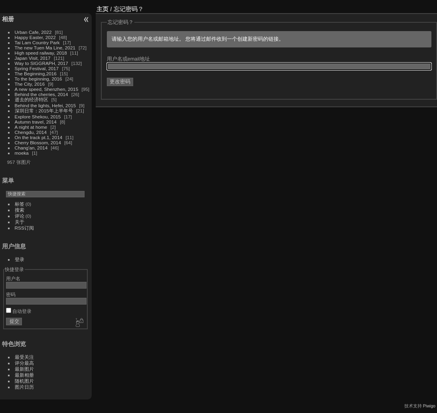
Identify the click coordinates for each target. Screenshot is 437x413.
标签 (19, 203)
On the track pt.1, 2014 (39, 137)
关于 (19, 221)
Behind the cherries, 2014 (41, 94)
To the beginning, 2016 (38, 78)
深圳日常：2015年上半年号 (44, 110)
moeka (22, 152)
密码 (11, 294)
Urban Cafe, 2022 (33, 32)
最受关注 (24, 357)
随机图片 (24, 381)
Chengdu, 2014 (31, 132)
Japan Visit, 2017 (33, 58)
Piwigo (429, 405)
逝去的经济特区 (31, 99)
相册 (8, 19)
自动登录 (18, 311)
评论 (19, 215)
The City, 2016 (30, 84)
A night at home (31, 127)
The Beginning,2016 (36, 73)
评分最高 (24, 363)
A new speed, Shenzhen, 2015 (47, 89)
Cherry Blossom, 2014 (38, 142)
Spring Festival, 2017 (37, 68)
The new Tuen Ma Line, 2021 (45, 47)
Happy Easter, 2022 (35, 37)
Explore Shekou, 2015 (38, 116)
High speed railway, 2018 (41, 52)
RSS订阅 (24, 227)
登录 (19, 259)
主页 (102, 9)
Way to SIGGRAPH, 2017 (41, 63)
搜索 (19, 209)
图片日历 (24, 386)
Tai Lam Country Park (37, 42)
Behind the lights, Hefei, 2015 (45, 105)
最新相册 (24, 375)
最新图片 (24, 369)
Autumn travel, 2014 (36, 121)
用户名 (13, 278)
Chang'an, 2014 (31, 147)
